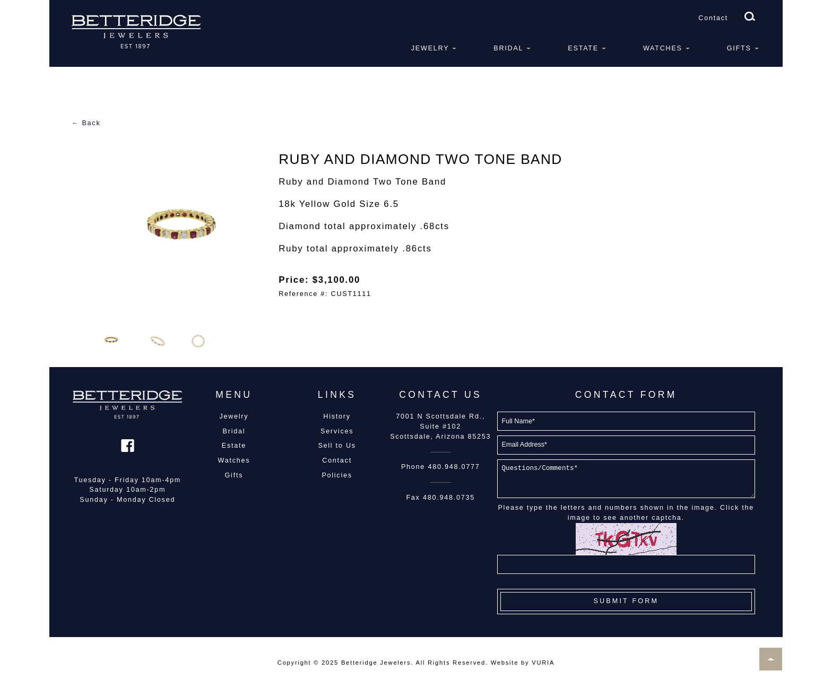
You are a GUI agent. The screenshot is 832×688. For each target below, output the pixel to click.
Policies (337, 475)
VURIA (543, 662)
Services (336, 431)
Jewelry (430, 48)
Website (504, 662)
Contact (713, 18)
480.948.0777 (454, 467)
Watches (662, 48)
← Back (86, 123)
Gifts (739, 48)
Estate (583, 48)
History (336, 416)
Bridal (508, 48)
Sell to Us (337, 445)
